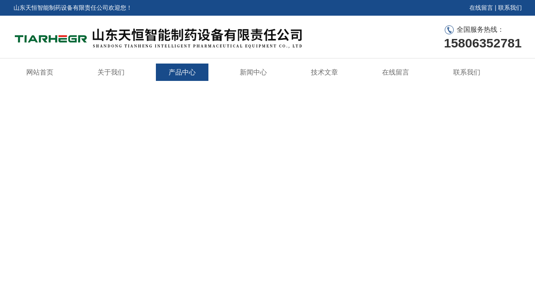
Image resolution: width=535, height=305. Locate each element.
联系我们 (510, 7)
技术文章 (324, 72)
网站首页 (39, 72)
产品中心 (182, 72)
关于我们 (111, 72)
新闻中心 (253, 72)
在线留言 (481, 7)
